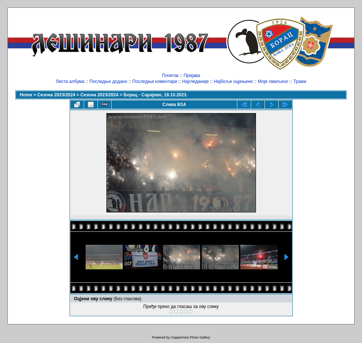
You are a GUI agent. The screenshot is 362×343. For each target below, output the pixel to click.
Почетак (170, 75)
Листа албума (70, 81)
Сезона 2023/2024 (56, 94)
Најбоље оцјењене (233, 81)
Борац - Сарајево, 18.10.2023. (156, 94)
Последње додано (108, 81)
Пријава (191, 75)
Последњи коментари (154, 81)
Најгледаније (195, 81)
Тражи (299, 81)
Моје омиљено (273, 81)
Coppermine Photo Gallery (190, 337)
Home (26, 94)
